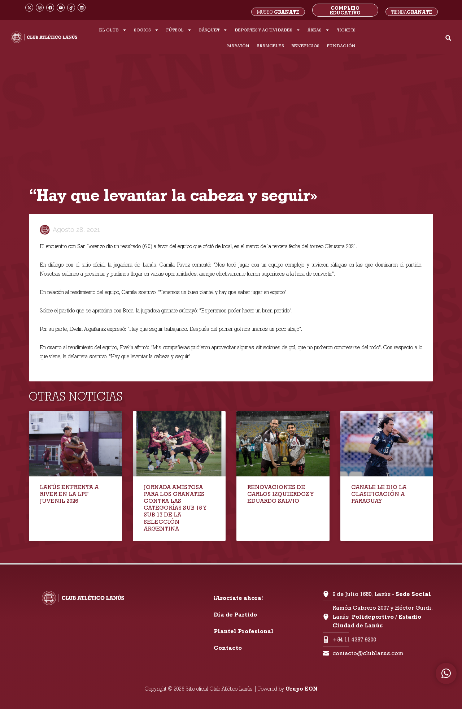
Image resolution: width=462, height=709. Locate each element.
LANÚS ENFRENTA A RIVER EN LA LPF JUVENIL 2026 (69, 494)
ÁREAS (319, 30)
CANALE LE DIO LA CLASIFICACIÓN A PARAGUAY (378, 494)
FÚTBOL (179, 30)
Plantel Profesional (244, 631)
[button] (448, 38)
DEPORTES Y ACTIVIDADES (267, 30)
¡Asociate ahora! (238, 598)
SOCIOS (146, 30)
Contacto (228, 647)
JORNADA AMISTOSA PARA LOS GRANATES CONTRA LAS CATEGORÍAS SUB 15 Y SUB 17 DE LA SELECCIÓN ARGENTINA (175, 508)
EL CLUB (113, 30)
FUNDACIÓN (341, 45)
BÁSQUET (213, 30)
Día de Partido (235, 614)
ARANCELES (270, 45)
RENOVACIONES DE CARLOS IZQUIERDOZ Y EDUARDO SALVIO (280, 494)
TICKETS (346, 30)
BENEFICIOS (305, 45)
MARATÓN (238, 45)
